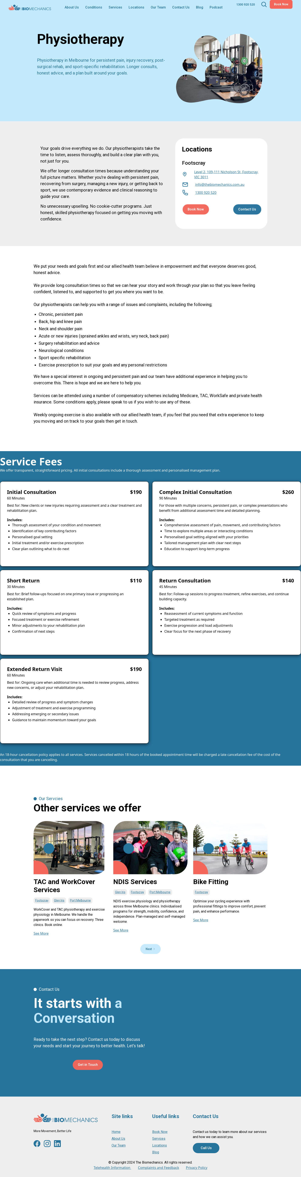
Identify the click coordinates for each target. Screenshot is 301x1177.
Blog (199, 7)
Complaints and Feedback (158, 1167)
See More (41, 941)
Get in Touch (88, 1084)
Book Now (281, 4)
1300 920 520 (245, 4)
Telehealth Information (112, 1167)
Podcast (216, 7)
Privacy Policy (196, 1167)
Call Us (206, 1148)
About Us (72, 7)
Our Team (158, 7)
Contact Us (181, 7)
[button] (93, 7)
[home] (30, 7)
